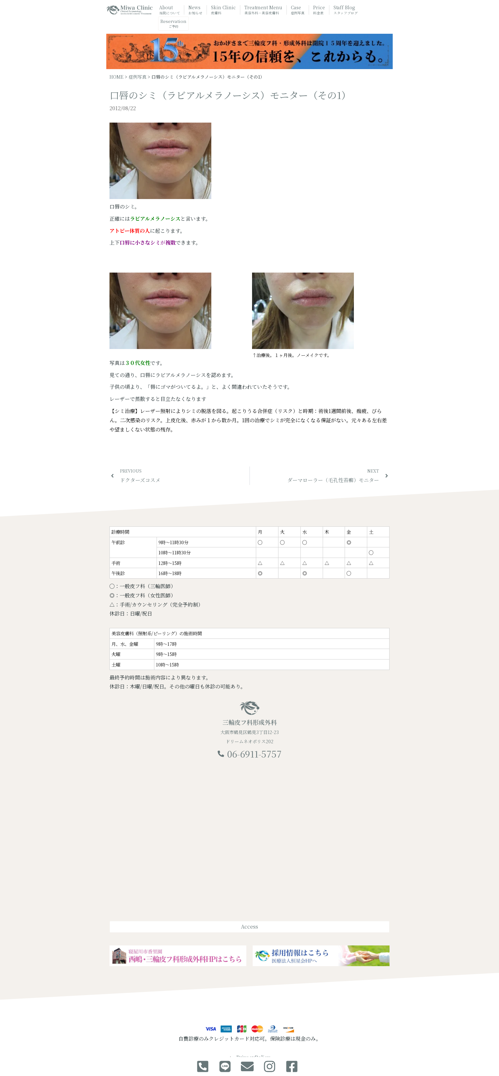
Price (319, 10)
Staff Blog (346, 10)
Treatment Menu (263, 10)
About (169, 10)
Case (298, 10)
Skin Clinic (223, 10)
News (195, 10)
